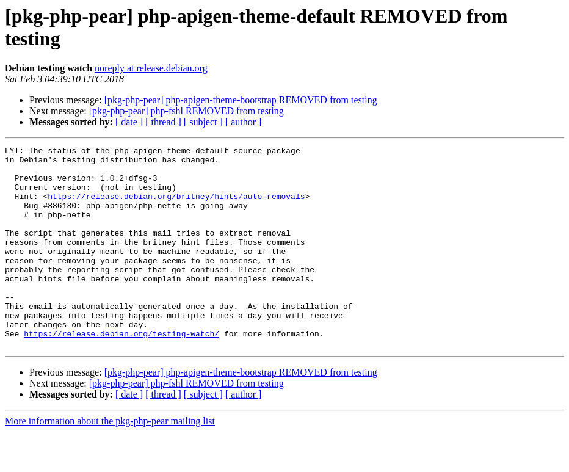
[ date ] (129, 122)
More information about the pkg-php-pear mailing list (110, 461)
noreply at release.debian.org (151, 68)
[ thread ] (163, 122)
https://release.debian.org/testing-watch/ (121, 371)
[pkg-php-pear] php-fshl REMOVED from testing (186, 111)
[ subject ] (203, 122)
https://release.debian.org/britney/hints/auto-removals (176, 207)
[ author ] (243, 122)
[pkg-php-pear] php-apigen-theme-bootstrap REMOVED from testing (240, 100)
